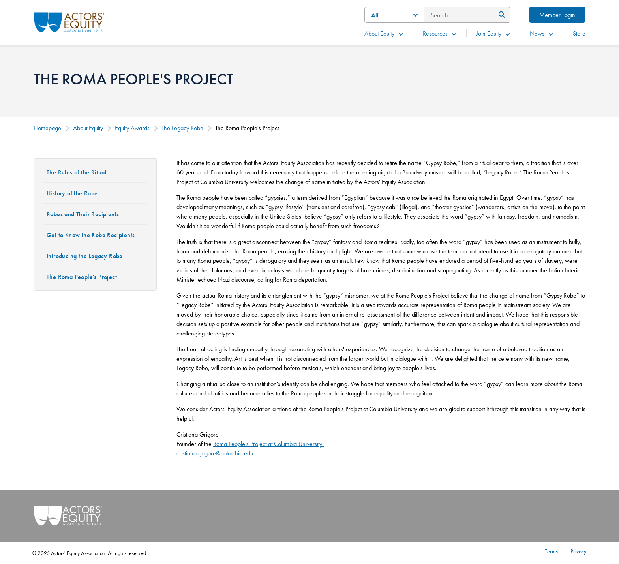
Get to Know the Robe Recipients (91, 235)
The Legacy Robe (182, 128)
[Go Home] (69, 21)
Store (579, 33)
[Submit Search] (500, 15)
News (542, 33)
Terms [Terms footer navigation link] (551, 551)
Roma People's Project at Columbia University (268, 444)
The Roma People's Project (82, 277)
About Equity (384, 33)
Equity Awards (132, 128)
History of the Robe (72, 193)
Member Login (557, 15)
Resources (440, 33)
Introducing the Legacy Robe (85, 256)
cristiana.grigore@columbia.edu (214, 453)
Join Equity (493, 33)
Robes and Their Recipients (83, 214)
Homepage (47, 128)
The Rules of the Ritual (77, 172)
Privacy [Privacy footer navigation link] (578, 551)
